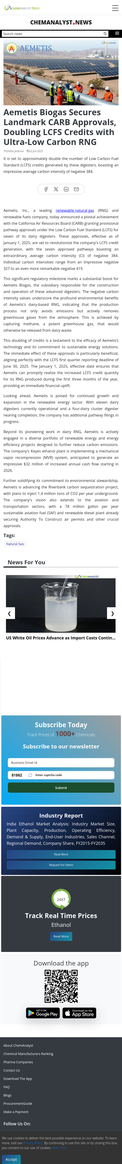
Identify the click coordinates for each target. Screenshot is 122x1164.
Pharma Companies (18, 1062)
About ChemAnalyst (18, 1045)
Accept (11, 1159)
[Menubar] (115, 8)
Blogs (7, 1095)
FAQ (6, 1087)
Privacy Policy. (34, 1143)
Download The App (17, 1078)
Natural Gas (15, 544)
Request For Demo (61, 865)
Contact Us (11, 1070)
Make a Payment (15, 1112)
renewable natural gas (75, 210)
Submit (61, 787)
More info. (59, 1148)
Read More (61, 936)
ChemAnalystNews (61, 22)
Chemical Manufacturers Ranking (28, 1054)
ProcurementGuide (17, 1103)
